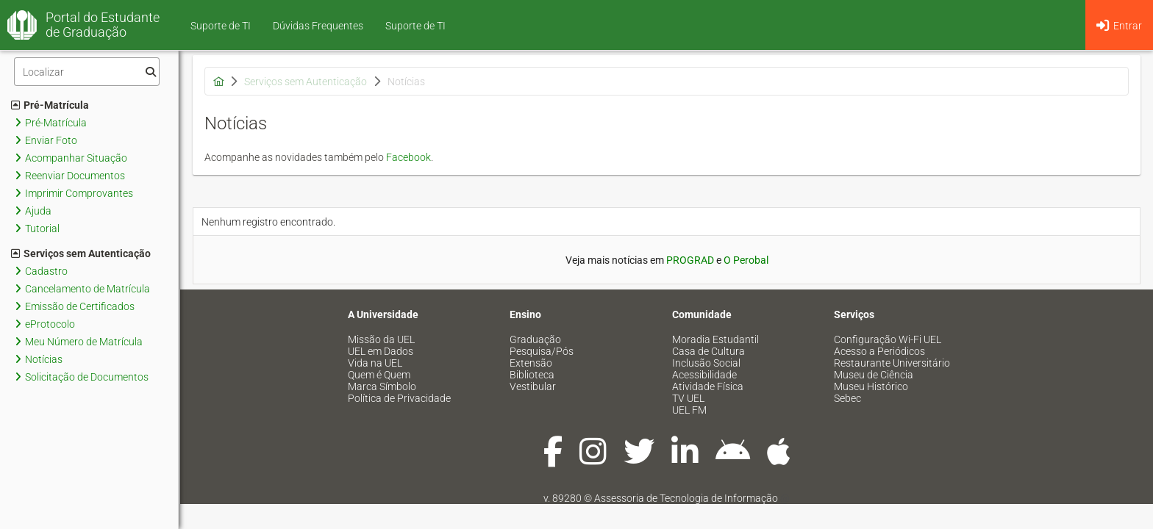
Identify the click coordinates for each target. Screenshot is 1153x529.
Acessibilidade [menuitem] (704, 375)
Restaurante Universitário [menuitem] (892, 363)
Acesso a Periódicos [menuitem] (879, 351)
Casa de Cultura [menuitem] (708, 351)
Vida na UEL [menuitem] (375, 363)
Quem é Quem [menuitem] (379, 375)
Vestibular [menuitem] (533, 386)
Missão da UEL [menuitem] (381, 339)
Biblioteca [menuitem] (532, 375)
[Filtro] (87, 71)
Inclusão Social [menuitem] (706, 363)
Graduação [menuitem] (535, 339)
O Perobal (746, 260)
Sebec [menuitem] (847, 398)
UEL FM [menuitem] (689, 410)
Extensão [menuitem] (531, 363)
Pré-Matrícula (50, 105)
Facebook (408, 157)
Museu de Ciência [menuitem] (873, 375)
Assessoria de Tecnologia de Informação (686, 498)
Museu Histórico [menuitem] (871, 386)
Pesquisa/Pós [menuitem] (542, 351)
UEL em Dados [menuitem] (380, 351)
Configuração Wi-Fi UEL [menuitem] (887, 339)
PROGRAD (690, 260)
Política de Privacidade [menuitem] (399, 398)
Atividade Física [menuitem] (707, 386)
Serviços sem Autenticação (81, 253)
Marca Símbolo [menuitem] (382, 386)
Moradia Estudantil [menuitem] (715, 339)
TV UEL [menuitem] (688, 398)
